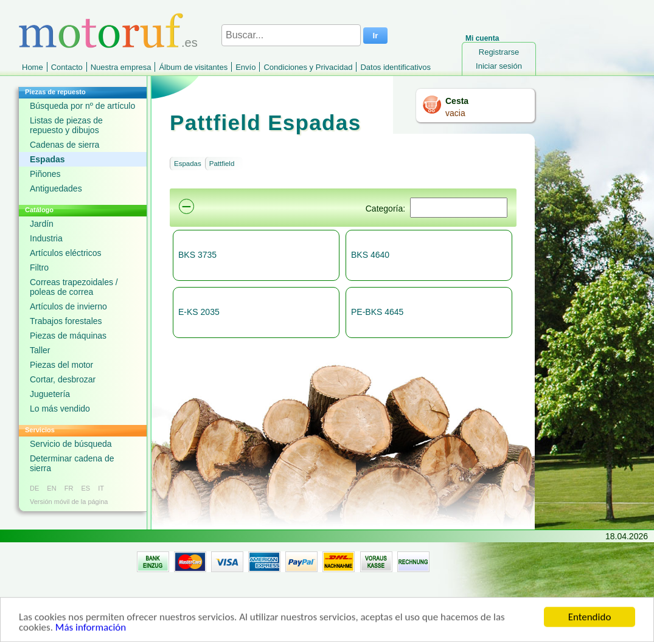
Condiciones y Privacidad (307, 67)
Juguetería (50, 394)
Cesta (456, 101)
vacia (455, 113)
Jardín (42, 224)
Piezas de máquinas (68, 335)
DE (34, 488)
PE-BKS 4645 (377, 312)
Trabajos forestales (66, 321)
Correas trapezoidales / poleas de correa (74, 287)
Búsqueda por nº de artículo (82, 106)
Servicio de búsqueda (71, 444)
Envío (245, 67)
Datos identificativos (395, 67)
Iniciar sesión (499, 66)
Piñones (45, 174)
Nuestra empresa (121, 67)
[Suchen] (458, 208)
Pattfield (222, 163)
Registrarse (499, 52)
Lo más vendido (60, 408)
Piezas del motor (61, 365)
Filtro (39, 267)
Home (32, 67)
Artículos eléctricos (65, 253)
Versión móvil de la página (69, 501)
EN (51, 488)
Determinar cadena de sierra (72, 463)
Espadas (47, 159)
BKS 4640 (370, 255)
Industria (46, 238)
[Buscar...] (291, 35)
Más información (90, 629)
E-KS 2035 (199, 312)
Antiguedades (56, 188)
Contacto (67, 67)
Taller (40, 350)
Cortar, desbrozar (63, 379)
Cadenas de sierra (64, 145)
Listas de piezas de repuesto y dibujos (66, 125)
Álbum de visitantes (193, 67)
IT (101, 488)
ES (85, 488)
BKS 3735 (197, 255)
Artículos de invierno (68, 306)
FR (69, 488)
